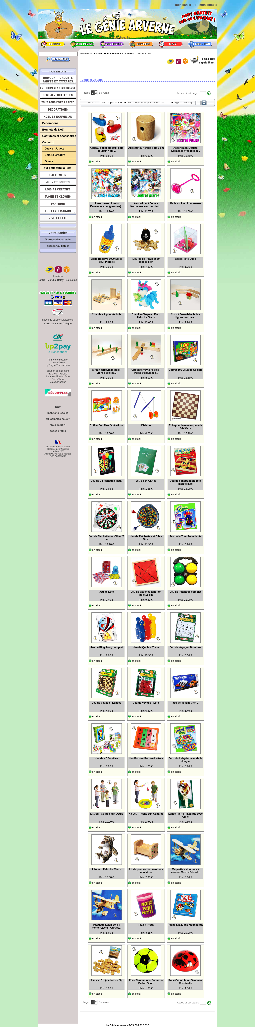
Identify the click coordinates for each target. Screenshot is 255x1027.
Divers (49, 161)
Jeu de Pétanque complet (185, 591)
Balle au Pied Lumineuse (185, 203)
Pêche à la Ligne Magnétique (185, 924)
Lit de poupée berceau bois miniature (146, 871)
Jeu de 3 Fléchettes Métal (106, 480)
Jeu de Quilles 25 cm (146, 647)
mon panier (183, 4)
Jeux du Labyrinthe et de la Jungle (185, 760)
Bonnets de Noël (53, 129)
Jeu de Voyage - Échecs (106, 702)
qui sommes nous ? (58, 418)
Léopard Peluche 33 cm (106, 869)
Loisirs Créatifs (55, 154)
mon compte (208, 4)
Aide (200, 44)
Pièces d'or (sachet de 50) (106, 980)
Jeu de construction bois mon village (185, 482)
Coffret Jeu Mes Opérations (107, 425)
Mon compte (112, 44)
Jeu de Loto (106, 591)
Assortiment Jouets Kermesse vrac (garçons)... (106, 205)
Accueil (53, 44)
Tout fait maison (58, 210)
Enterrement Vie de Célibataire (58, 87)
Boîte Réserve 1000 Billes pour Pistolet (106, 260)
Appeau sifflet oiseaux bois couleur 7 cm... (106, 149)
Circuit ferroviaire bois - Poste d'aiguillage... (146, 371)
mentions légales (57, 412)
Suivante (104, 92)
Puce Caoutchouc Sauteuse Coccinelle (185, 982)
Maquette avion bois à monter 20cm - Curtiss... (106, 926)
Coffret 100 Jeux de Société (185, 369)
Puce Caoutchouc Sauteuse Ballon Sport (146, 982)
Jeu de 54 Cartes (146, 480)
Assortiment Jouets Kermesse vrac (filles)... (185, 149)
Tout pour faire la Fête (58, 102)
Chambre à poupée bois (106, 314)
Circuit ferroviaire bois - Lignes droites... (106, 371)
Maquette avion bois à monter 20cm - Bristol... (185, 871)
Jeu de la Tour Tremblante (185, 536)
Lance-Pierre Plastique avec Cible (185, 815)
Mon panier (82, 44)
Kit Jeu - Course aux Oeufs (106, 813)
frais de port (57, 424)
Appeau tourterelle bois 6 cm (146, 147)
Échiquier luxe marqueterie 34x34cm (185, 427)
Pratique (58, 203)
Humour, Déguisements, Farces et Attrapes (58, 79)
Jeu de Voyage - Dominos (185, 647)
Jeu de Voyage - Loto (146, 702)
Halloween (58, 174)
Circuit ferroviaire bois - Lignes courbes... (185, 316)
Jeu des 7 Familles (106, 758)
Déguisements (58, 95)
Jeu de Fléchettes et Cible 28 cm (106, 538)
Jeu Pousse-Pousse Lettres (146, 758)
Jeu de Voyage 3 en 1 (186, 702)
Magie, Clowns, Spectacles (58, 196)
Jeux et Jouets (54, 148)
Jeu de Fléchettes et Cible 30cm (146, 538)
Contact (141, 44)
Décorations (58, 109)
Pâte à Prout (146, 924)
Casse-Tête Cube (185, 258)
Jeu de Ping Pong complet (106, 647)
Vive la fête (58, 219)
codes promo (58, 430)
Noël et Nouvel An (58, 116)
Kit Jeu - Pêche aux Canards (146, 813)
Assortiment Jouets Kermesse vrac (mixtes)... (146, 205)
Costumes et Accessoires (59, 136)
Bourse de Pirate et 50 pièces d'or (146, 260)
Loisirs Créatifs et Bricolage (58, 189)
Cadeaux (48, 142)
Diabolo (146, 425)
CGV (170, 44)
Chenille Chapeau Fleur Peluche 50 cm (146, 316)
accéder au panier (58, 245)
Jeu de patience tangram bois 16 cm (146, 593)
